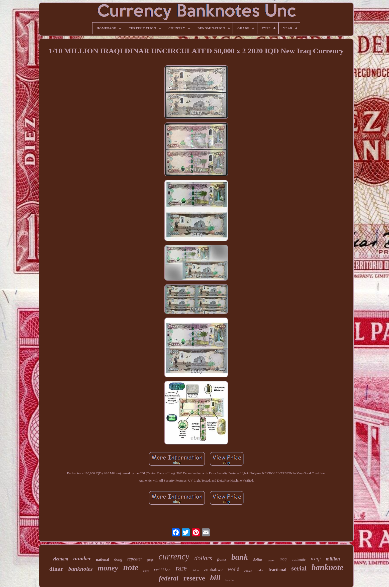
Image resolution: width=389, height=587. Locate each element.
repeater (134, 558)
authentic (299, 559)
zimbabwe (213, 569)
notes (146, 570)
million (333, 558)
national (102, 559)
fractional (277, 569)
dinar (56, 568)
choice (248, 570)
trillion (162, 570)
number (82, 558)
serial (299, 568)
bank (239, 556)
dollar (258, 559)
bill (215, 577)
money (108, 568)
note (130, 567)
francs (221, 559)
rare (181, 568)
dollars (203, 558)
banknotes (80, 569)
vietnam (60, 558)
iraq (282, 559)
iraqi (316, 558)
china (195, 570)
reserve (194, 578)
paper (271, 560)
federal (168, 578)
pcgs (150, 559)
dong (118, 559)
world (233, 569)
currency (173, 556)
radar (260, 570)
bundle (230, 580)
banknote (327, 567)
